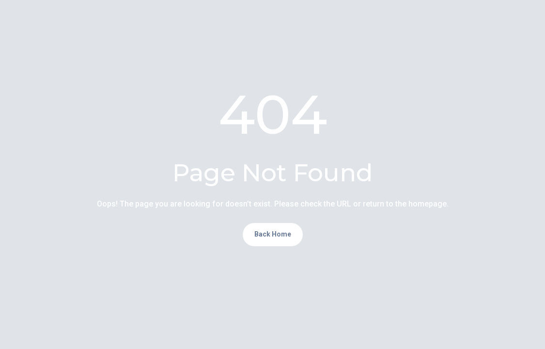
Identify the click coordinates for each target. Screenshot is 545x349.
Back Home (272, 234)
